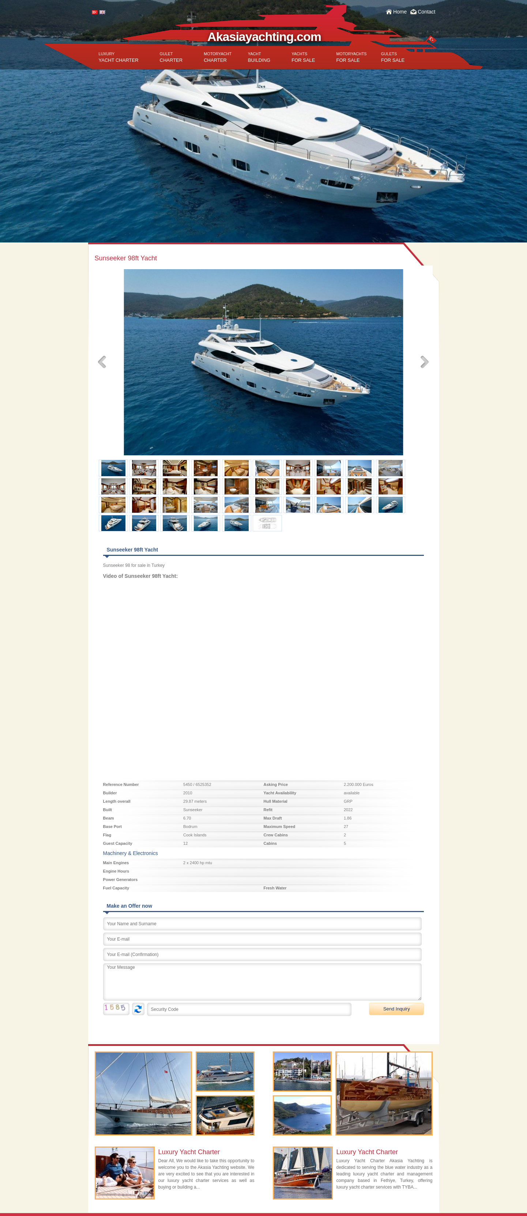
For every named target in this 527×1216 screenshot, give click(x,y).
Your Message (262, 982)
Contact (426, 12)
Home (400, 12)
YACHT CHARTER (119, 57)
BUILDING (259, 57)
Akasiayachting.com (264, 37)
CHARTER (171, 57)
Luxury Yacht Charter (189, 1152)
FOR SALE (303, 57)
